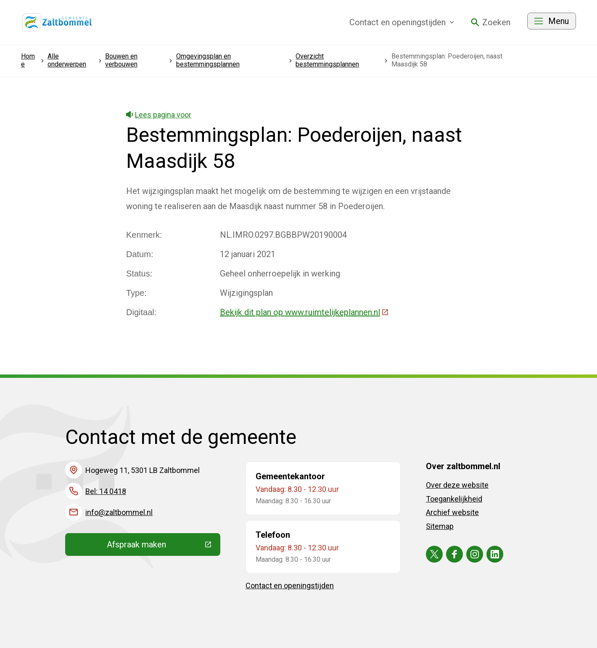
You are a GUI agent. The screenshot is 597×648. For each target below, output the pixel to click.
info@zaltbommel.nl (119, 512)
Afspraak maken (163, 546)
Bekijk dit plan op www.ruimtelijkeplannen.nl (304, 312)
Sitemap (440, 526)
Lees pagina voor (158, 114)
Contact (401, 22)
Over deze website (457, 485)
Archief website (452, 512)
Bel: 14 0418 (105, 491)
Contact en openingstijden (290, 585)
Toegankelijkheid (454, 498)
